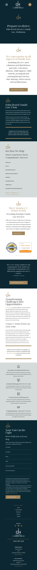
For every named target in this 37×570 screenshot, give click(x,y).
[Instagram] (15, 527)
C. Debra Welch (18, 511)
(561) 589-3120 (18, 542)
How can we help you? (10, 471)
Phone (7, 457)
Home (18, 508)
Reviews (18, 515)
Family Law (18, 513)
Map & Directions (18, 555)
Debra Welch (8, 308)
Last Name (8, 452)
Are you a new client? (10, 466)
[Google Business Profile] (21, 527)
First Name (8, 447)
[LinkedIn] (18, 527)
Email (7, 462)
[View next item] (23, 256)
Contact (18, 517)
